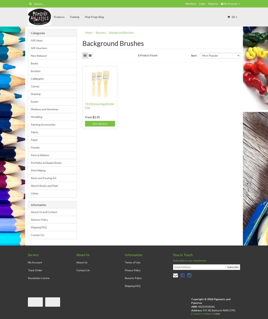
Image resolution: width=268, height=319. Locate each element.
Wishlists (190, 3)
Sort (194, 55)
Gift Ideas (37, 40)
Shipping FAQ (39, 227)
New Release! (39, 55)
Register (213, 3)
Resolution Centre (39, 278)
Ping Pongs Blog (94, 16)
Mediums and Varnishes (44, 109)
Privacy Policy (133, 270)
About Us (81, 262)
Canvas (35, 86)
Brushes (36, 71)
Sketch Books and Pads (44, 185)
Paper (34, 139)
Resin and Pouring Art (43, 178)
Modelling (36, 116)
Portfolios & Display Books (46, 162)
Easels (34, 101)
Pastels (35, 147)
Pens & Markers (40, 155)
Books (34, 63)
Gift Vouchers (39, 48)
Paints (34, 132)
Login (202, 3)
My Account (35, 262)
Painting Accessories (43, 124)
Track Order (35, 270)
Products (59, 16)
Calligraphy (37, 78)
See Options (100, 123)
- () (232, 16)
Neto (217, 313)
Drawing (36, 94)
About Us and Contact (44, 212)
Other (34, 193)
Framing (74, 16)
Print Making (38, 170)
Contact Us (37, 235)
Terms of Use (132, 262)
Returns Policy (39, 219)
